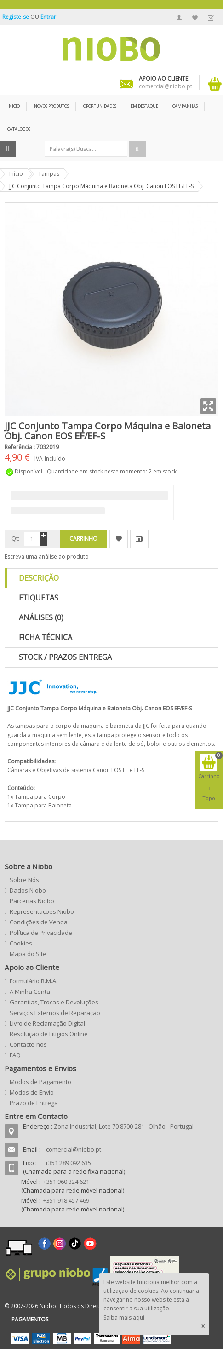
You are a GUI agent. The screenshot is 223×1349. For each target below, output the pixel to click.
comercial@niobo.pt (73, 1149)
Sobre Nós (24, 880)
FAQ (15, 1055)
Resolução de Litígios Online (49, 1034)
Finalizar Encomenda (210, 17)
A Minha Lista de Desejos (195, 17)
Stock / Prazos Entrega (65, 657)
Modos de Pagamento (40, 1082)
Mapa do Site (28, 954)
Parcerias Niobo (32, 901)
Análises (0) (41, 617)
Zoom (208, 406)
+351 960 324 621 (66, 1181)
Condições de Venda (39, 922)
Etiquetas (38, 598)
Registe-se (16, 17)
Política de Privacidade (41, 932)
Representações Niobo (42, 911)
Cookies (21, 943)
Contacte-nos (28, 1044)
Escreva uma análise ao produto (47, 556)
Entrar (48, 17)
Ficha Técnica (45, 637)
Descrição (39, 578)
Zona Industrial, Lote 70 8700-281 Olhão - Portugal (124, 1126)
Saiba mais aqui (123, 1317)
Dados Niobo (28, 890)
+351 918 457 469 (66, 1200)
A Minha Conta (179, 17)
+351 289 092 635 (68, 1163)
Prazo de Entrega (34, 1103)
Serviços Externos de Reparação (55, 1013)
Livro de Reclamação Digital (47, 1023)
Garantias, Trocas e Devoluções (54, 1002)
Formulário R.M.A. (33, 981)
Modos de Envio (32, 1092)
